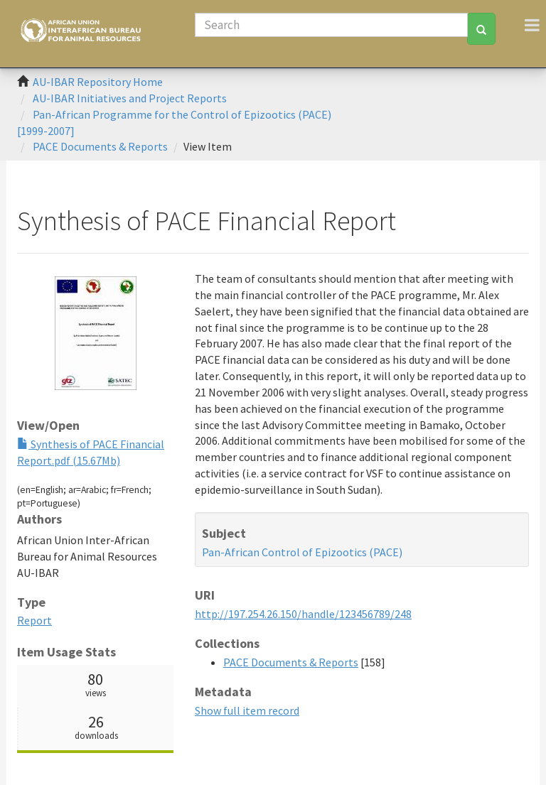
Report (34, 620)
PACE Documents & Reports (100, 146)
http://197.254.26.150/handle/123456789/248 (303, 614)
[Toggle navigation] (532, 24)
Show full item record (247, 710)
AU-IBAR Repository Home (98, 82)
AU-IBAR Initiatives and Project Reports (130, 98)
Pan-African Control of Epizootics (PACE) (302, 552)
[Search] (331, 25)
